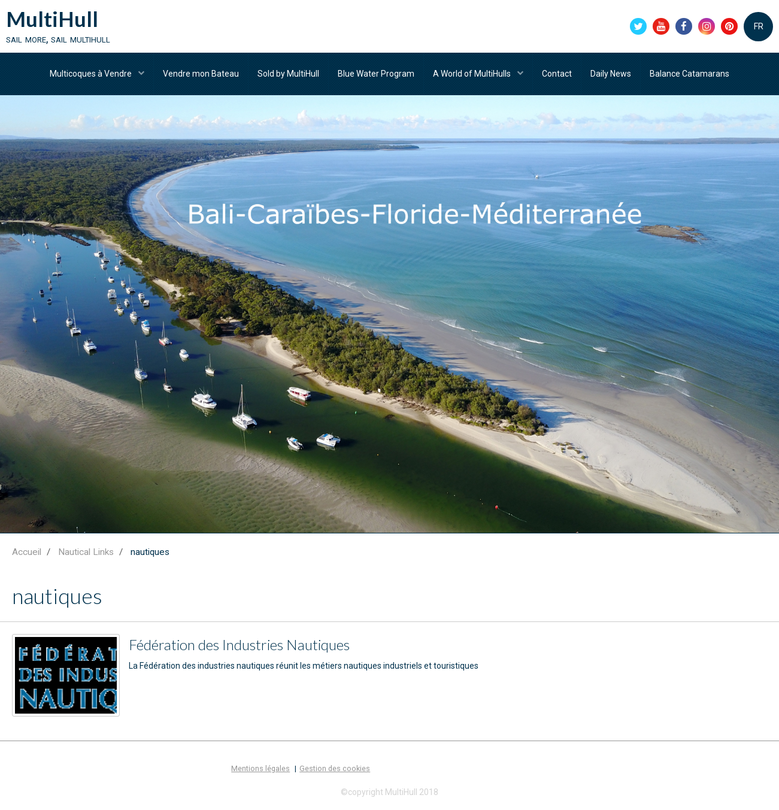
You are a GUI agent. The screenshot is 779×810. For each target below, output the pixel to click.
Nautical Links (86, 552)
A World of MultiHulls (473, 73)
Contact (557, 73)
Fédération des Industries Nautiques (239, 644)
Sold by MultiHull (288, 73)
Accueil (26, 552)
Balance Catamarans (689, 73)
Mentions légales (260, 768)
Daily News (610, 73)
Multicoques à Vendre (92, 73)
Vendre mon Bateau (201, 73)
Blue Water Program (376, 73)
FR (758, 26)
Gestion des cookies (334, 768)
